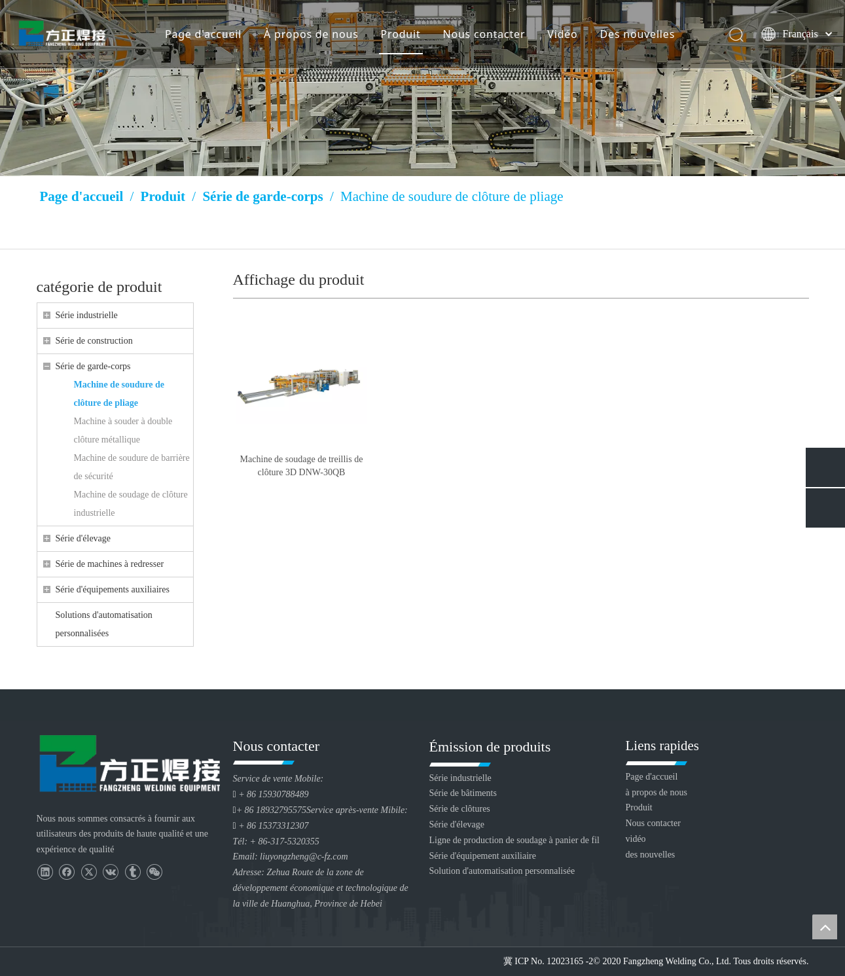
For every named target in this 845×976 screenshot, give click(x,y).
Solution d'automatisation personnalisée (502, 871)
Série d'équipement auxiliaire (482, 856)
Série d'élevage (83, 538)
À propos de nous (311, 36)
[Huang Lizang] (422, 88)
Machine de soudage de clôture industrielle (131, 504)
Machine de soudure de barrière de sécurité (132, 467)
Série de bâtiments (463, 793)
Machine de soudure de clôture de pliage (119, 394)
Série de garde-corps (93, 366)
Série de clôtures (459, 809)
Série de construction (94, 341)
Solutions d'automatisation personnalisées (104, 624)
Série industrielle (87, 315)
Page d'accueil (204, 36)
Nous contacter (485, 36)
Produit (402, 36)
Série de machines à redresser (110, 564)
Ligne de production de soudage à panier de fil (514, 840)
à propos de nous (657, 792)
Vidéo (563, 36)
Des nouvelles (638, 36)
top (824, 926)
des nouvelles (650, 854)
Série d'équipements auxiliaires (113, 589)
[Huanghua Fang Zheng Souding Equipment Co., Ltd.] (128, 763)
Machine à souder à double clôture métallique (123, 430)
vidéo (636, 839)
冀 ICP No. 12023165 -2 (548, 961)
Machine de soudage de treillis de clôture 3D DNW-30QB (301, 465)
